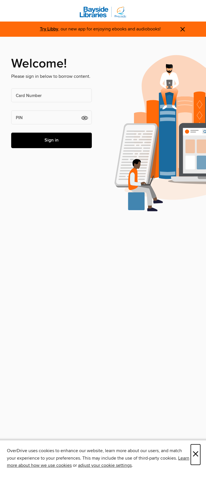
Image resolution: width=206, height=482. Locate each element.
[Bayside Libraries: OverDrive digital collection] (103, 12)
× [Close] (195, 454)
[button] (85, 118)
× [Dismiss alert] (183, 29)
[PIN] (51, 117)
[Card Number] (51, 95)
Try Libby (49, 29)
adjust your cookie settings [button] (105, 465)
